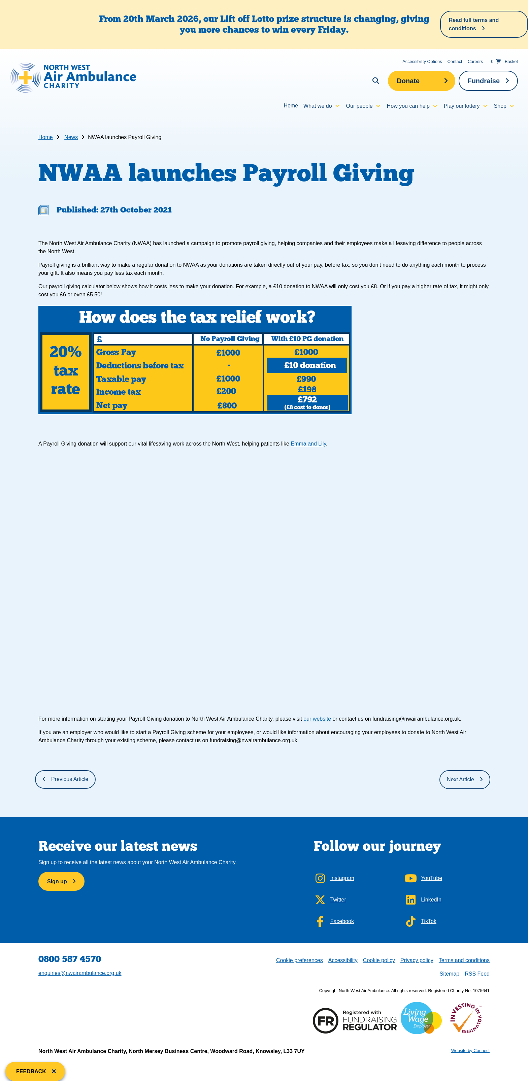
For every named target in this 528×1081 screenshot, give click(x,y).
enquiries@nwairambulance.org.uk (80, 973)
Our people (359, 106)
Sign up (57, 881)
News (71, 137)
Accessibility (343, 960)
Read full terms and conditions (474, 24)
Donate (408, 81)
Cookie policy (379, 960)
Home (291, 105)
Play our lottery (462, 106)
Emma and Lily (308, 444)
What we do (317, 106)
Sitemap (449, 974)
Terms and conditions (464, 960)
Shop (500, 106)
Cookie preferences (299, 959)
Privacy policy (416, 960)
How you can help (408, 106)
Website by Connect (470, 1050)
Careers (475, 61)
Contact (455, 61)
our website (317, 719)
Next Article (460, 779)
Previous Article (69, 779)
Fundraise (483, 81)
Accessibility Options (422, 61)
